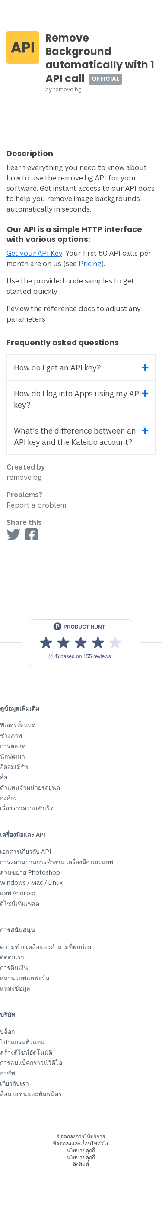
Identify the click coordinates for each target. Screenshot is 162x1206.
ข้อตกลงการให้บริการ (81, 1136)
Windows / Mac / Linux (31, 882)
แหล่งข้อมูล (15, 988)
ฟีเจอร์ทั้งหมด (17, 725)
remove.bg (67, 89)
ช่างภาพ (11, 735)
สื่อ (3, 777)
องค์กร (8, 798)
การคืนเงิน (14, 967)
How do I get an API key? (57, 367)
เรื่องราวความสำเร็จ (27, 808)
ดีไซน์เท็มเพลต (19, 903)
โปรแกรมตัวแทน (22, 1042)
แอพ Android (17, 893)
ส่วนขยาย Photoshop (30, 872)
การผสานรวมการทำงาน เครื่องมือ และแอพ (56, 862)
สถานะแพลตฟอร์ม (24, 978)
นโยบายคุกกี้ (81, 1150)
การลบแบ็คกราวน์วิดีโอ (31, 1062)
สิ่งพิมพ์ (81, 1164)
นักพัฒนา (12, 756)
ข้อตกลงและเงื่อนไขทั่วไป (81, 1143)
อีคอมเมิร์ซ (14, 766)
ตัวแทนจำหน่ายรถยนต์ (30, 787)
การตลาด (12, 746)
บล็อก (7, 1031)
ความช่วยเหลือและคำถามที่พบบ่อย (45, 946)
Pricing (90, 263)
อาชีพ (7, 1073)
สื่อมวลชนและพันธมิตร (31, 1094)
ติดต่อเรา (12, 957)
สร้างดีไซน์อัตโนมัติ (26, 1052)
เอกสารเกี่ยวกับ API (25, 851)
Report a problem (36, 505)
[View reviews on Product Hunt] (81, 642)
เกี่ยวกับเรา (14, 1083)
